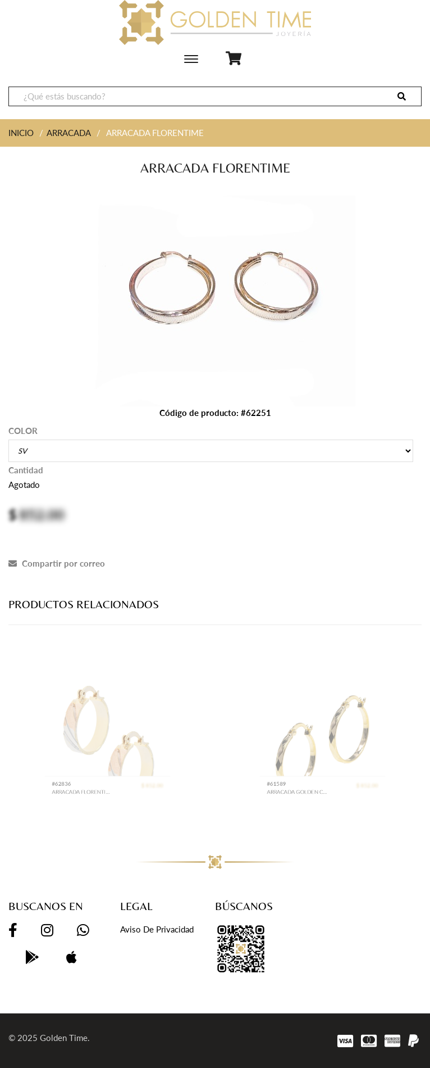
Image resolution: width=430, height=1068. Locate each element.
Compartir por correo (56, 563)
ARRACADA (69, 133)
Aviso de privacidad (157, 929)
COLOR (23, 431)
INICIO (21, 133)
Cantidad (25, 470)
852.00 (42, 514)
